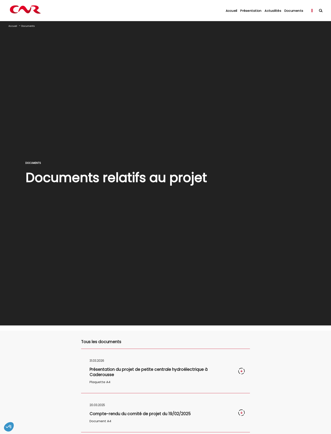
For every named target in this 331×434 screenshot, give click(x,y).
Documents (293, 10)
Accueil (231, 10)
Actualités (273, 10)
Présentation (250, 10)
